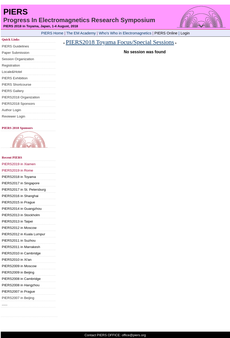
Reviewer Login (13, 116)
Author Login (11, 110)
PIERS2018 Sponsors (18, 104)
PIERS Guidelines (15, 46)
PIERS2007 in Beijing (18, 298)
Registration (11, 65)
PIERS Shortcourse (16, 84)
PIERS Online (165, 33)
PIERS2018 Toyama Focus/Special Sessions (120, 42)
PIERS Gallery (13, 91)
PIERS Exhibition (15, 78)
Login (185, 33)
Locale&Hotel (12, 72)
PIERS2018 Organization (21, 97)
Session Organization (18, 59)
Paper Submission (15, 53)
